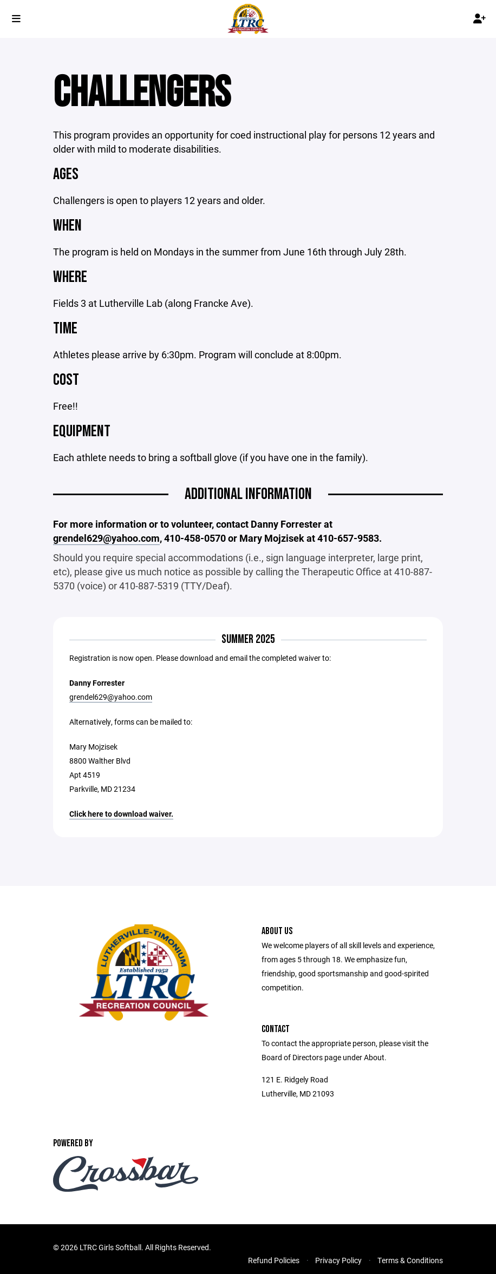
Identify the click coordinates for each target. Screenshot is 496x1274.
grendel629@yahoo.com (110, 697)
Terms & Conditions (410, 1260)
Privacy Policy (338, 1260)
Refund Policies (273, 1260)
